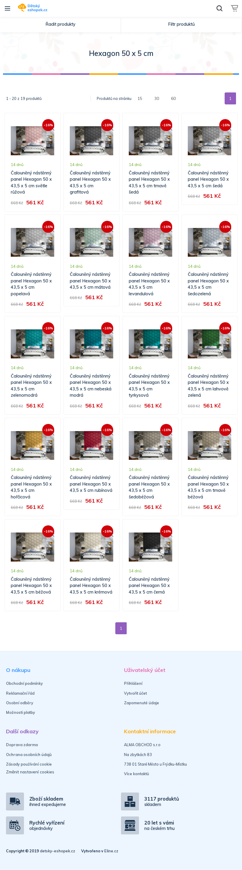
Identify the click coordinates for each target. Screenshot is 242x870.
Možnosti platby (20, 712)
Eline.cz (111, 850)
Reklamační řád (20, 693)
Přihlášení (133, 683)
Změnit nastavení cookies (30, 771)
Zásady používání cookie (29, 764)
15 (139, 98)
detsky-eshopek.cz (57, 850)
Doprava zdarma (22, 744)
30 (156, 98)
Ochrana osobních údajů (29, 754)
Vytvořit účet (135, 693)
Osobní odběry (19, 702)
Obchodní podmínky (24, 683)
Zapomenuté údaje (141, 702)
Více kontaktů (136, 773)
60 (173, 98)
